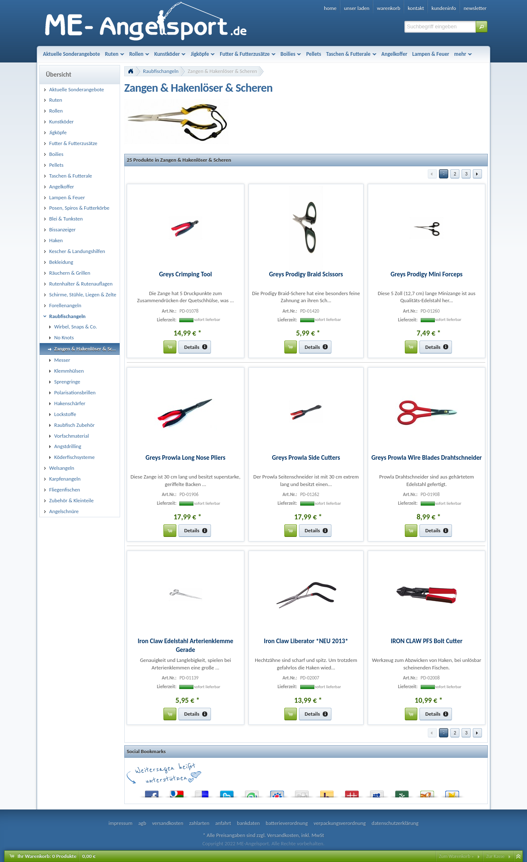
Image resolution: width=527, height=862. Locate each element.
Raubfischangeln (160, 71)
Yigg (426, 792)
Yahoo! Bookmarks (326, 792)
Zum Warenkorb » (456, 856)
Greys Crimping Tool (185, 274)
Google (176, 792)
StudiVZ (276, 792)
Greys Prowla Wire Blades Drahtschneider (426, 457)
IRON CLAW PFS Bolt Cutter (426, 641)
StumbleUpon (251, 792)
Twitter (226, 792)
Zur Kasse (495, 856)
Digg (301, 792)
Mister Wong (351, 792)
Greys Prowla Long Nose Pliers (185, 457)
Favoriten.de (451, 792)
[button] (481, 27)
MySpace (376, 792)
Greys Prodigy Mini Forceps (427, 274)
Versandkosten (283, 835)
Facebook (151, 792)
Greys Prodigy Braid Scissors (306, 274)
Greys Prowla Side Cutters (306, 457)
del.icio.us (201, 792)
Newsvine (401, 792)
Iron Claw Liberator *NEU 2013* (306, 641)
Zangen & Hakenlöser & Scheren (222, 71)
